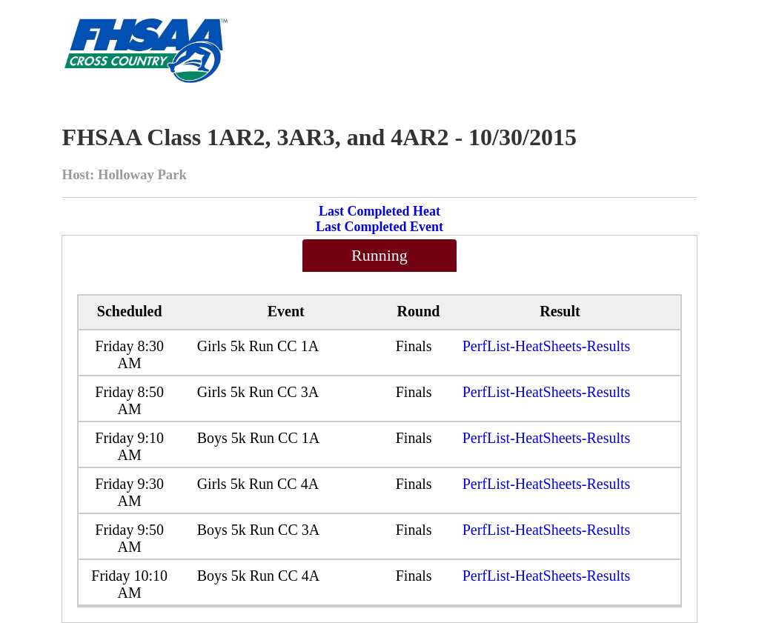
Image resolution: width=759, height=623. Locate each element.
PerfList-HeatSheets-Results (547, 346)
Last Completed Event (379, 226)
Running (379, 255)
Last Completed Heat (379, 211)
